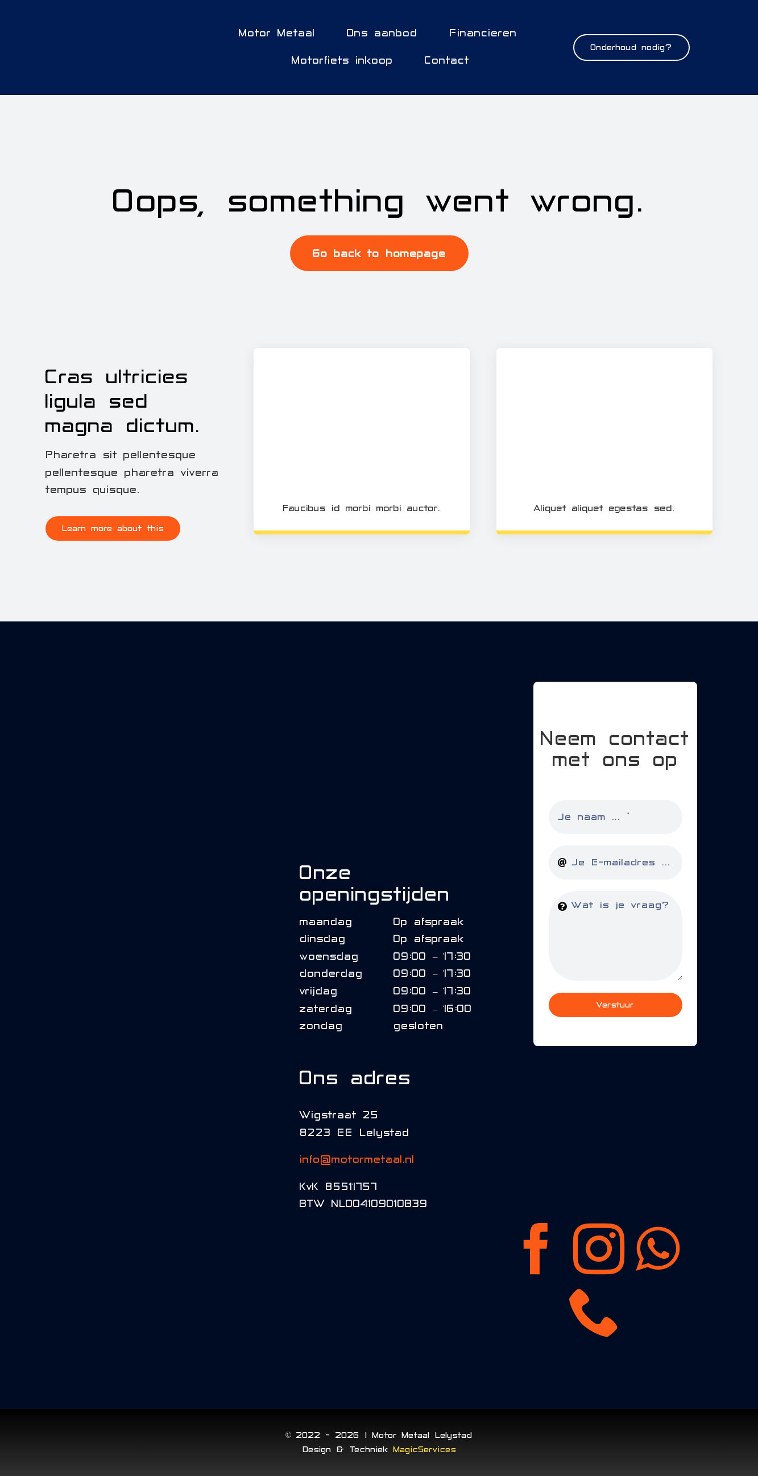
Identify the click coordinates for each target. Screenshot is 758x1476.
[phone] (594, 1311)
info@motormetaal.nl (357, 1159)
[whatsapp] (658, 1248)
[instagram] (598, 1248)
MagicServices (425, 1449)
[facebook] (536, 1248)
